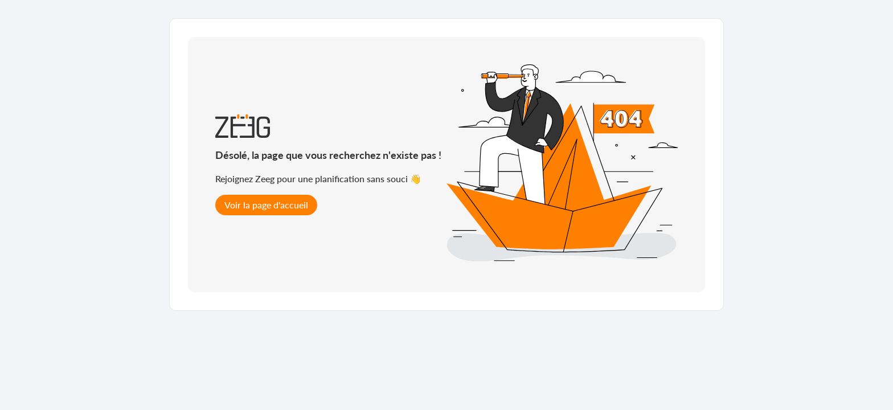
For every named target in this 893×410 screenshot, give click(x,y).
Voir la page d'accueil (266, 204)
